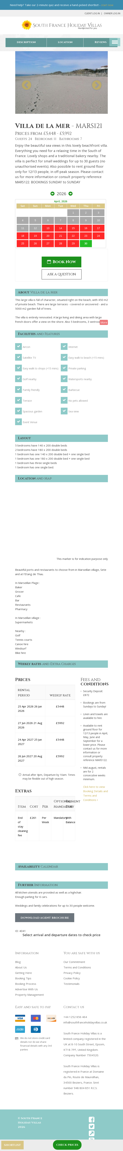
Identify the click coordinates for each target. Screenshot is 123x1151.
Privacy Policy (72, 973)
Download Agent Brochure (45, 918)
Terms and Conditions (77, 967)
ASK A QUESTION (61, 274)
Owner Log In (112, 13)
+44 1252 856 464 (75, 1017)
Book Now (61, 262)
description (26, 42)
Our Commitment (74, 962)
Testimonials (72, 984)
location (65, 42)
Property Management (29, 994)
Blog (18, 962)
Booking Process (25, 984)
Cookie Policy (72, 978)
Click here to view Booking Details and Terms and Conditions (95, 793)
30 (85, 243)
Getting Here (23, 973)
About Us (21, 967)
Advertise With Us (26, 989)
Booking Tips (23, 978)
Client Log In (92, 13)
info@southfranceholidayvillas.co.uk (85, 1022)
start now (107, 5)
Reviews (100, 42)
